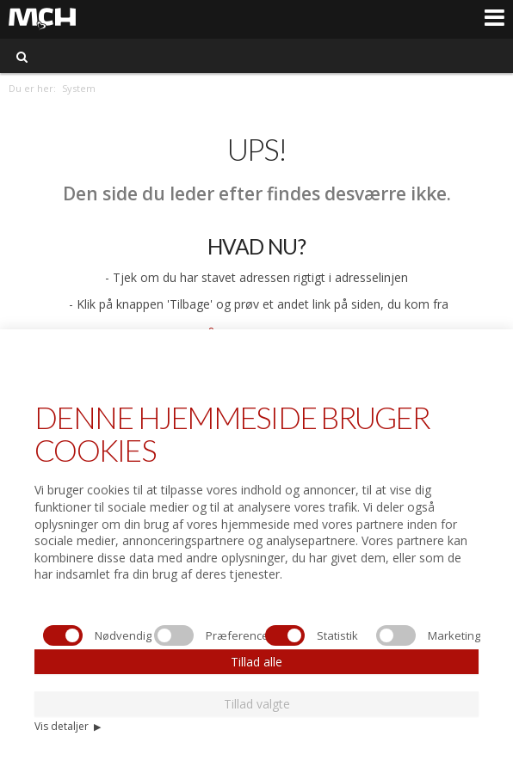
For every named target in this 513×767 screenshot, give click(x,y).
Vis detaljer (67, 726)
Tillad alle (256, 661)
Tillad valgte (257, 704)
